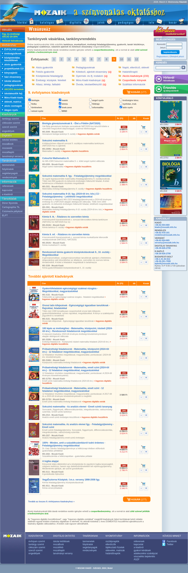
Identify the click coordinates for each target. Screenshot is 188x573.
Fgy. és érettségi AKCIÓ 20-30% (11, 35)
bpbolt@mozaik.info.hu (166, 263)
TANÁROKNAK (90, 536)
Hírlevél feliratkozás (12, 41)
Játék (104, 21)
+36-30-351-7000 (163, 261)
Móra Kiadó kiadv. (13, 97)
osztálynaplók (112, 541)
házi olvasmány (12, 77)
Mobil (110, 568)
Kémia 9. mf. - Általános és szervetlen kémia (65, 234)
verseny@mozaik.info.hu (167, 242)
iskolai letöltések (61, 541)
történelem (35, 107)
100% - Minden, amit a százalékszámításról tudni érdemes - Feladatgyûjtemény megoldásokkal (73, 444)
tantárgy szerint (10, 118)
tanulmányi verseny (12, 156)
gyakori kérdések (142, 550)
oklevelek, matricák (115, 550)
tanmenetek (8, 165)
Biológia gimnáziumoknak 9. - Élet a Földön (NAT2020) (71, 123)
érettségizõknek (12, 53)
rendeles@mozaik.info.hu (167, 235)
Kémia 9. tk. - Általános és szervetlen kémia (65, 216)
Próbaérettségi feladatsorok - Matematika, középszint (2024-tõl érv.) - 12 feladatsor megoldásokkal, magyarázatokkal (75, 350)
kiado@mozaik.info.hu (166, 227)
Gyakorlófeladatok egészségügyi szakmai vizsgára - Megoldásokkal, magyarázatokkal (70, 290)
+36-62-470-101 (162, 232)
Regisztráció (162, 56)
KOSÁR (133, 92)
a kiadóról (7, 194)
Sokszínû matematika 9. (55, 140)
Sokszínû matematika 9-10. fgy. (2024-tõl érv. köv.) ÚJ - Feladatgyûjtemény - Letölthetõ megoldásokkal (71, 195)
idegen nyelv (11, 110)
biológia (33, 100)
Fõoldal (18, 21)
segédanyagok (10, 173)
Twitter (170, 544)
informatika (96, 107)
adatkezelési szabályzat (146, 553)
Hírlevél (171, 80)
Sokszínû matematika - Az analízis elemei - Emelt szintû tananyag (77, 406)
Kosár (176, 21)
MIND (63, 111)
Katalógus (51, 21)
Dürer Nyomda (10, 203)
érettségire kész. (129, 100)
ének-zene (65, 107)
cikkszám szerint (11, 123)
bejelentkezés (170, 52)
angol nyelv (96, 100)
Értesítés (171, 90)
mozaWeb (58, 547)
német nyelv (35, 111)
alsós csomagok (13, 106)
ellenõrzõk (111, 544)
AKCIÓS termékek (14, 89)
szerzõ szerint (9, 127)
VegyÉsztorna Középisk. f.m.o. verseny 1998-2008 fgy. (71, 479)
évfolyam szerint (37, 541)
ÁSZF (137, 559)
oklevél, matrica (12, 101)
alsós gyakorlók (12, 64)
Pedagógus (129, 21)
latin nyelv (126, 107)
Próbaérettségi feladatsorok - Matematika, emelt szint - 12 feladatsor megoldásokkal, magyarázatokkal (73, 389)
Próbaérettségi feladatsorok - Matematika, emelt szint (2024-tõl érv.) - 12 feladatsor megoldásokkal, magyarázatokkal (75, 369)
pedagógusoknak (13, 85)
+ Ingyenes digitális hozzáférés (75, 151)
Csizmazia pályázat (12, 211)
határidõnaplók (113, 553)
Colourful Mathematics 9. (55, 158)
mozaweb (7, 148)
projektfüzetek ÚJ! (14, 68)
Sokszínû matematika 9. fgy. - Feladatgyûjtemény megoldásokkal (77, 176)
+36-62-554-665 (162, 240)
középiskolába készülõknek (12, 59)
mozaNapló (8, 152)
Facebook (172, 541)
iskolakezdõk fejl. (13, 93)
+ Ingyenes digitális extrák (88, 134)
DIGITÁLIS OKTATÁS (64, 536)
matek (63, 100)
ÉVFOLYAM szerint (14, 49)
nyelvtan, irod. (128, 104)
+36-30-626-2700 (163, 248)
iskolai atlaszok (12, 81)
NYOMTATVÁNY (114, 536)
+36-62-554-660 (162, 225)
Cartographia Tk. (11, 207)
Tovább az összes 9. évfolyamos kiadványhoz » (51, 501)
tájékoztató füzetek (115, 547)
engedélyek (8, 131)
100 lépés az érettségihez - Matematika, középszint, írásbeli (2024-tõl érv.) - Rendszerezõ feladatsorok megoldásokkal (77, 330)
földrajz (94, 104)
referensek (8, 186)
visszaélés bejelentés (144, 556)
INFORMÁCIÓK (142, 536)
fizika (32, 104)
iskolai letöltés (10, 139)
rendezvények (9, 177)
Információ (153, 21)
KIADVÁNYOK (36, 536)
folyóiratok (8, 169)
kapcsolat (7, 190)
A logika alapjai (50, 461)
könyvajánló (10, 73)
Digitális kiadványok (79, 21)
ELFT (5, 215)
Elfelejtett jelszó (177, 56)
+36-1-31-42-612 (162, 259)
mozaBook (8, 144)
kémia (63, 104)
